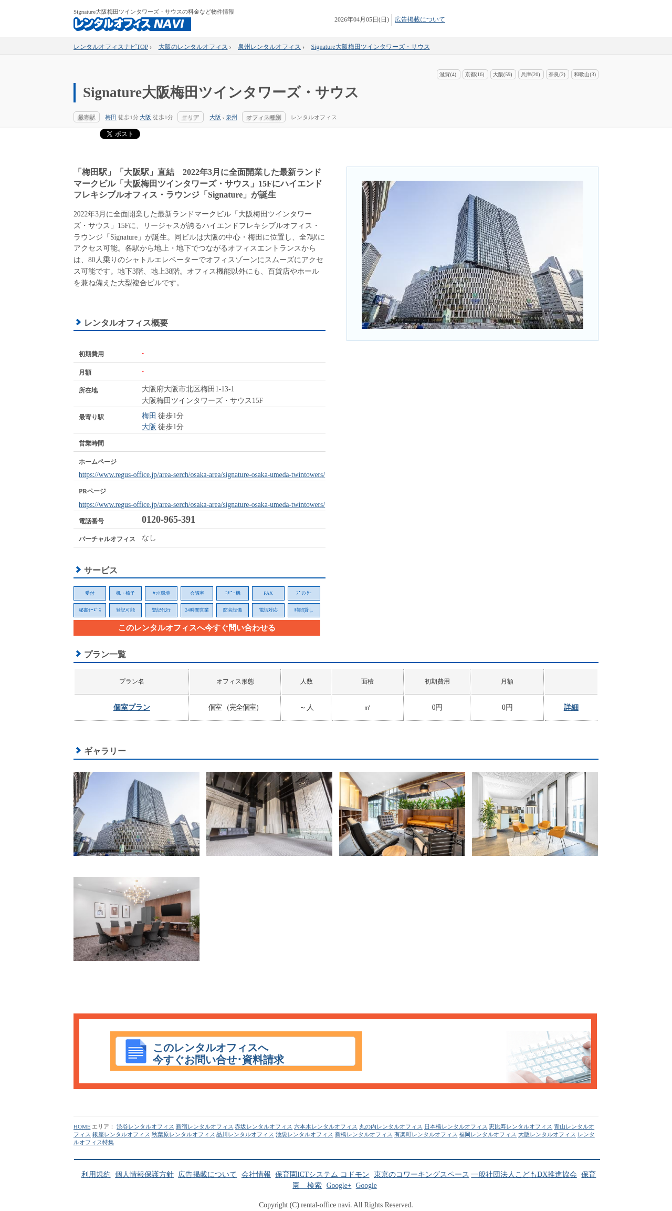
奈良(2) (557, 74)
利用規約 (96, 1174)
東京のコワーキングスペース (421, 1174)
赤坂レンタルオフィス (263, 1126)
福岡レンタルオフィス (488, 1134)
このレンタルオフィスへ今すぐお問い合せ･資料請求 (218, 1054)
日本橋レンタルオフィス (456, 1126)
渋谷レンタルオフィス (145, 1126)
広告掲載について (420, 19)
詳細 (571, 707)
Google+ (339, 1185)
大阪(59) (502, 74)
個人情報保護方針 (144, 1174)
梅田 (111, 117)
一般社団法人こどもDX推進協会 (524, 1174)
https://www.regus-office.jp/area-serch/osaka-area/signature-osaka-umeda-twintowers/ (202, 475)
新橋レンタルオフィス (364, 1134)
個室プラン (131, 707)
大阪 (145, 117)
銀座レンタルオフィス (121, 1134)
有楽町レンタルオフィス (426, 1134)
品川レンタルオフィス (245, 1134)
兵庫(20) (530, 74)
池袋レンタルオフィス (304, 1134)
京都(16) (475, 74)
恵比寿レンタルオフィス (520, 1126)
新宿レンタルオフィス (205, 1126)
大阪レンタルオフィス (547, 1134)
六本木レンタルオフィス (326, 1126)
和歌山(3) (585, 74)
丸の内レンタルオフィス (391, 1126)
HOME (82, 1126)
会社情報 (256, 1174)
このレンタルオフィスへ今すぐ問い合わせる (197, 628)
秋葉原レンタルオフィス (183, 1134)
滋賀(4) (447, 74)
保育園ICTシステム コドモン (322, 1174)
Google (366, 1185)
